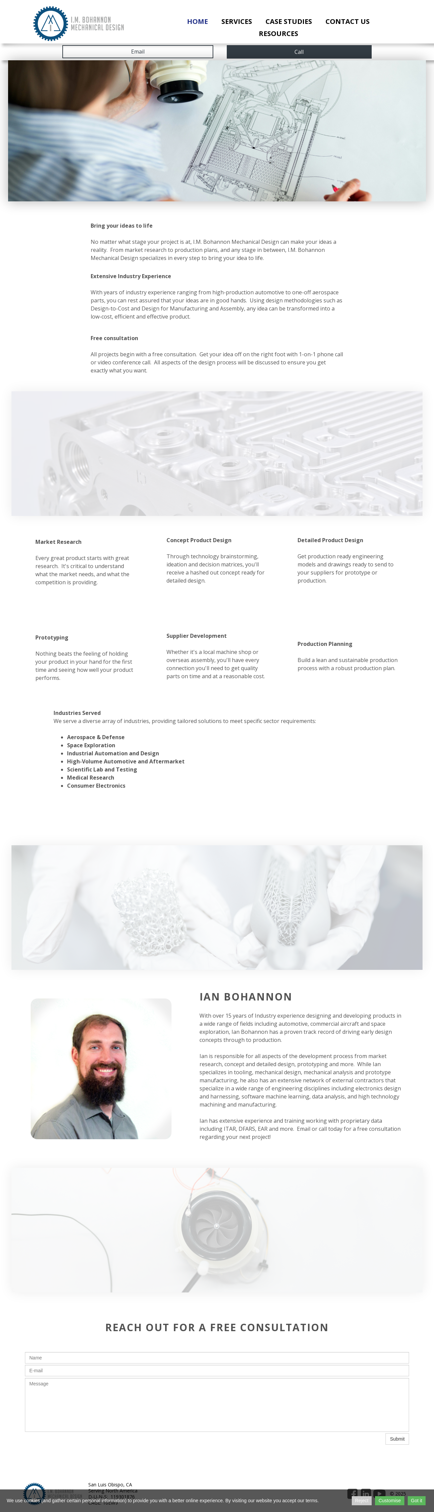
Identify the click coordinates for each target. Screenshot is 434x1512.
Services (236, 21)
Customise (389, 1500)
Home (197, 21)
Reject (362, 1500)
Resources (278, 33)
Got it (416, 1500)
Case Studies (289, 21)
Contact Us (348, 21)
